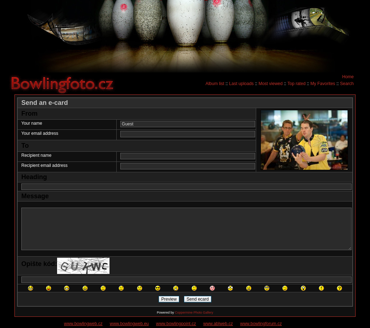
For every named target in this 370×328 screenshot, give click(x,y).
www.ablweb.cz (218, 323)
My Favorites (322, 83)
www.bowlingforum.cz (261, 323)
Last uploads (241, 83)
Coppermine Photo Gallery (194, 312)
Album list (215, 83)
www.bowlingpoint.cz (176, 323)
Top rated (297, 83)
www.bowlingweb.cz (83, 323)
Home (348, 76)
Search (347, 83)
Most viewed (270, 83)
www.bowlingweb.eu (129, 323)
